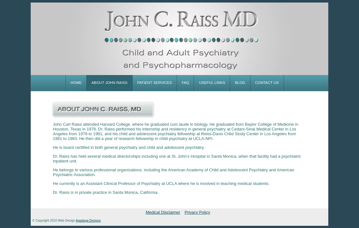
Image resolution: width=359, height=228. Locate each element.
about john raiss (109, 82)
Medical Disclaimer (163, 212)
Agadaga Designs (88, 220)
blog (240, 82)
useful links (212, 82)
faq (185, 82)
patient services (154, 82)
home (76, 82)
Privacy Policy (197, 212)
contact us (267, 82)
